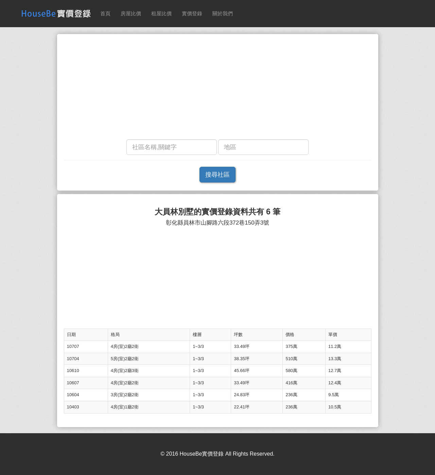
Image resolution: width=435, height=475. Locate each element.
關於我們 (222, 13)
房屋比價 (131, 13)
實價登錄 (192, 13)
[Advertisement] (217, 88)
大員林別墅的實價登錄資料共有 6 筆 (218, 212)
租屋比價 (161, 13)
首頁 (105, 13)
